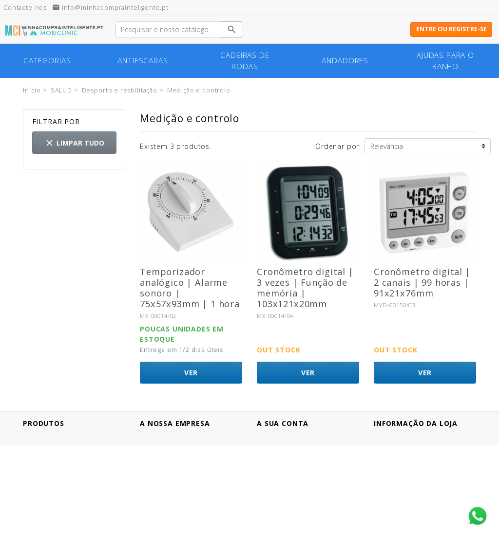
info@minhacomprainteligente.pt (110, 7)
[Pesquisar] (168, 29)
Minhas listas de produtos (303, 477)
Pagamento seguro (173, 447)
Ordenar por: (338, 146)
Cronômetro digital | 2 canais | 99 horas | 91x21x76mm (422, 282)
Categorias (47, 60)
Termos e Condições (176, 477)
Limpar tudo (74, 143)
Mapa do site (163, 508)
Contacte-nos (164, 498)
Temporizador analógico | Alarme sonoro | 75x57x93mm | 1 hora (190, 288)
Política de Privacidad (177, 457)
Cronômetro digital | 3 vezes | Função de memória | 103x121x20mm (305, 288)
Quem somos (163, 488)
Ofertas (36, 437)
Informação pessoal (292, 437)
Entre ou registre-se (451, 29)
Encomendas (279, 447)
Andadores (345, 60)
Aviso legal (158, 437)
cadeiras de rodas (244, 61)
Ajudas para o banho (445, 61)
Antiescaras (142, 60)
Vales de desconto (290, 467)
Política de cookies (173, 467)
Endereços (275, 457)
